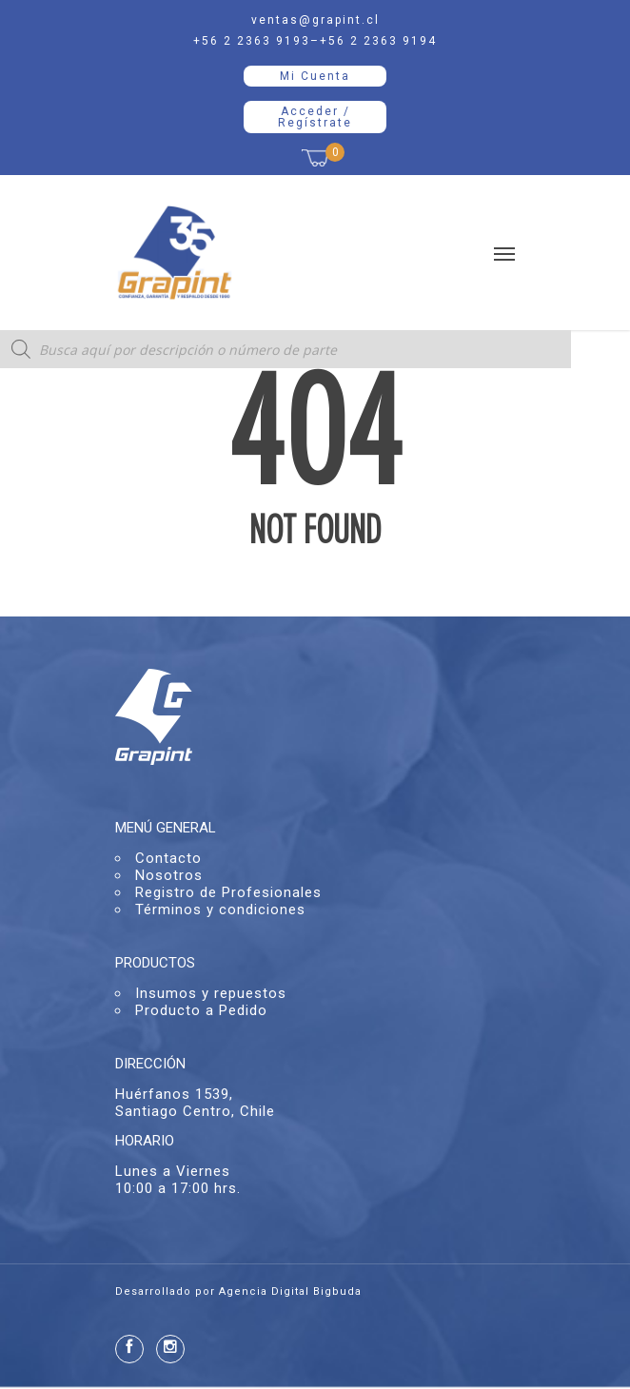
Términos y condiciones (220, 909)
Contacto (168, 858)
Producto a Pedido (201, 1010)
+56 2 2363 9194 (378, 41)
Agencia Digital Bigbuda (290, 1291)
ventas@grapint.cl (315, 20)
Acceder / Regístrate (315, 117)
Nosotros (169, 875)
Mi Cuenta (315, 76)
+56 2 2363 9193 (251, 41)
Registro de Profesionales (228, 892)
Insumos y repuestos (210, 993)
